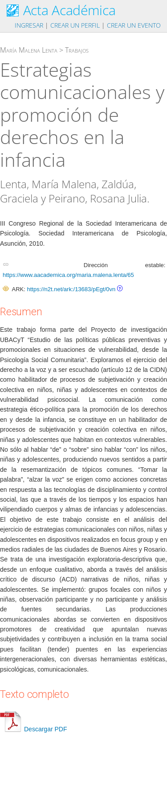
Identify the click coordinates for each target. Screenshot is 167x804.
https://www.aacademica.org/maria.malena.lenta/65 (68, 275)
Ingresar (29, 25)
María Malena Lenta (28, 50)
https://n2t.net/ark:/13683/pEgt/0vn (71, 289)
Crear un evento (134, 25)
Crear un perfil (75, 25)
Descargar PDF (33, 729)
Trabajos (77, 50)
